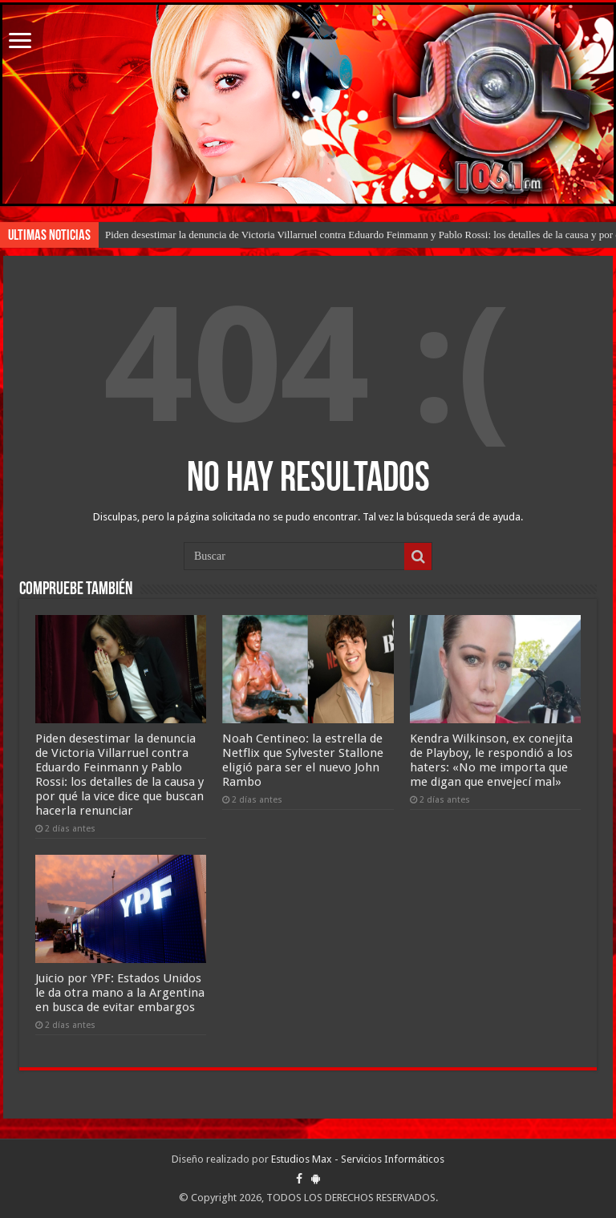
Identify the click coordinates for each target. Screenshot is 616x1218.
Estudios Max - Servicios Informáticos (357, 1159)
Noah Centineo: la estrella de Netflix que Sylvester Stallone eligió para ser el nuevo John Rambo (302, 760)
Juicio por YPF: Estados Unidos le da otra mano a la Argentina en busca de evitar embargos (120, 992)
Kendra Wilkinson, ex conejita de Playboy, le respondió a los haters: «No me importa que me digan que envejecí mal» (491, 760)
